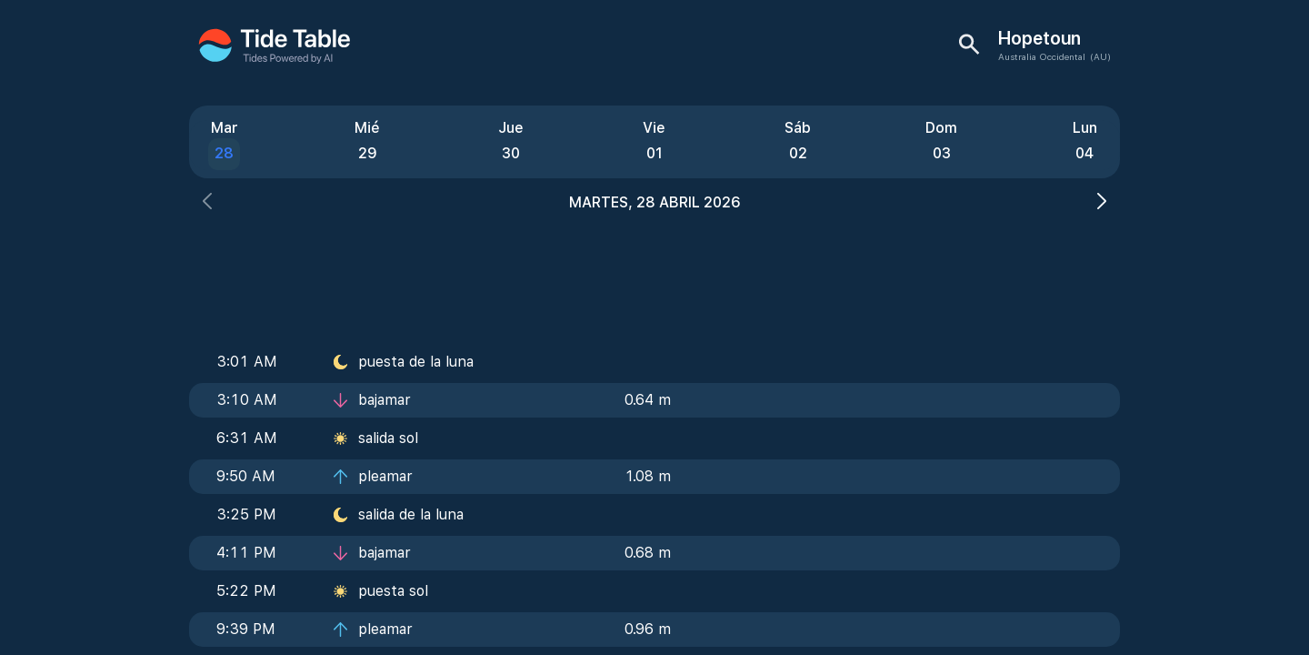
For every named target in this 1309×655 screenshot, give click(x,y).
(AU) (1100, 56)
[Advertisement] (654, 273)
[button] (207, 203)
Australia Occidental (1041, 56)
